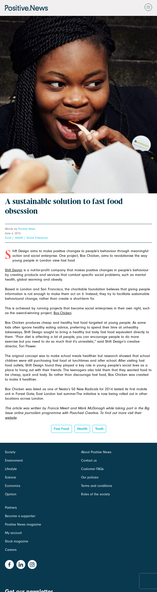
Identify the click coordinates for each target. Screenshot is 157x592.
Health (19, 237)
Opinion (10, 494)
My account (13, 533)
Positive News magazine (23, 524)
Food (8, 237)
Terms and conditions (96, 486)
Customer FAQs (92, 469)
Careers (11, 550)
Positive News (26, 229)
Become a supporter (20, 516)
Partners (11, 507)
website (11, 417)
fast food (61, 429)
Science (10, 477)
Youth (99, 429)
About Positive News (96, 452)
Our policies (89, 477)
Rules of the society (95, 494)
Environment (14, 460)
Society (10, 452)
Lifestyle (11, 469)
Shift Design (13, 270)
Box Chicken (62, 313)
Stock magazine (16, 541)
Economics (12, 486)
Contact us (89, 460)
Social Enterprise (37, 237)
